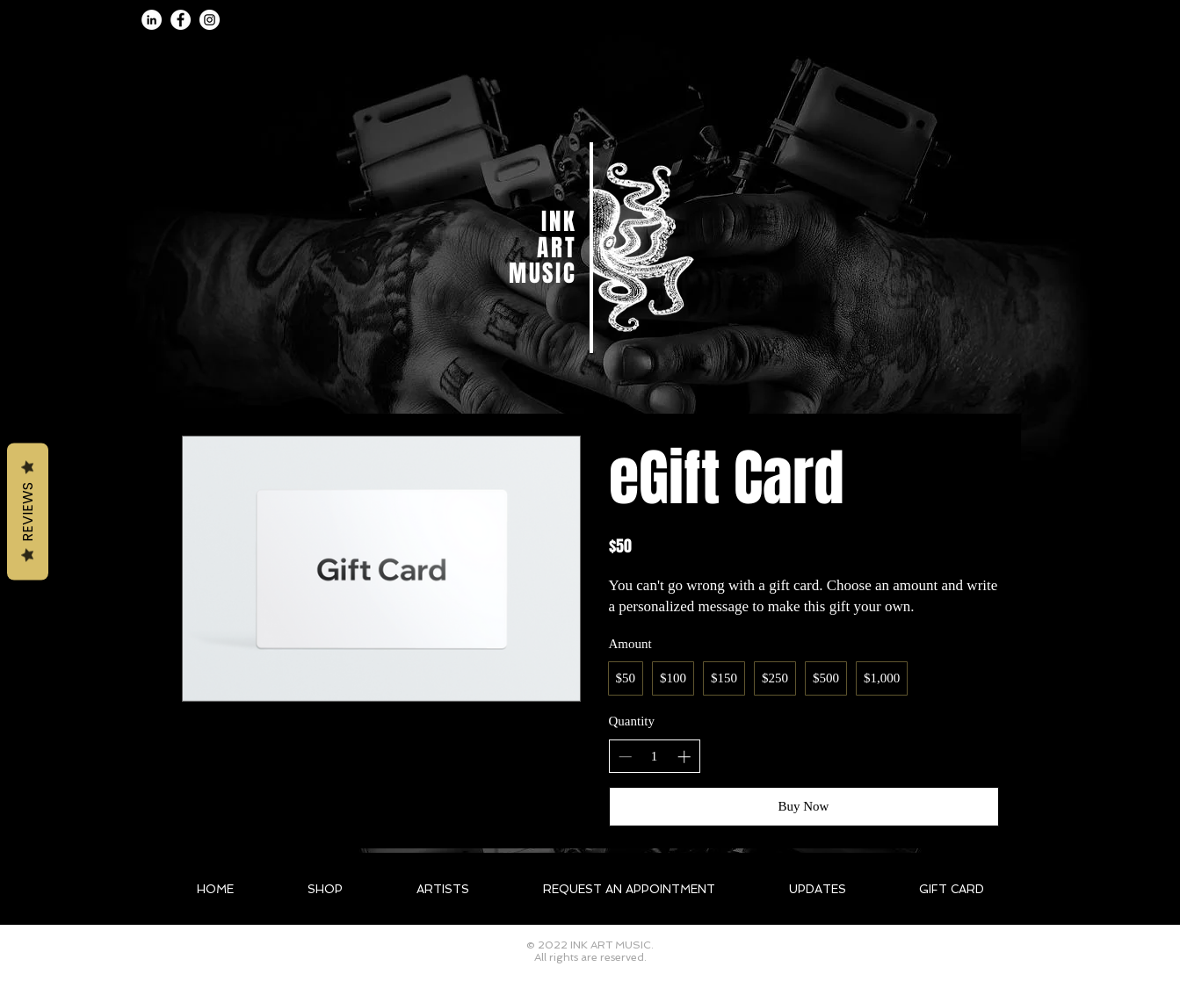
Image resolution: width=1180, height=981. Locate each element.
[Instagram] (209, 20)
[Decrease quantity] (625, 756)
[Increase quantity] (684, 756)
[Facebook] (180, 20)
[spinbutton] (654, 756)
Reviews (28, 511)
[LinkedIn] (151, 20)
